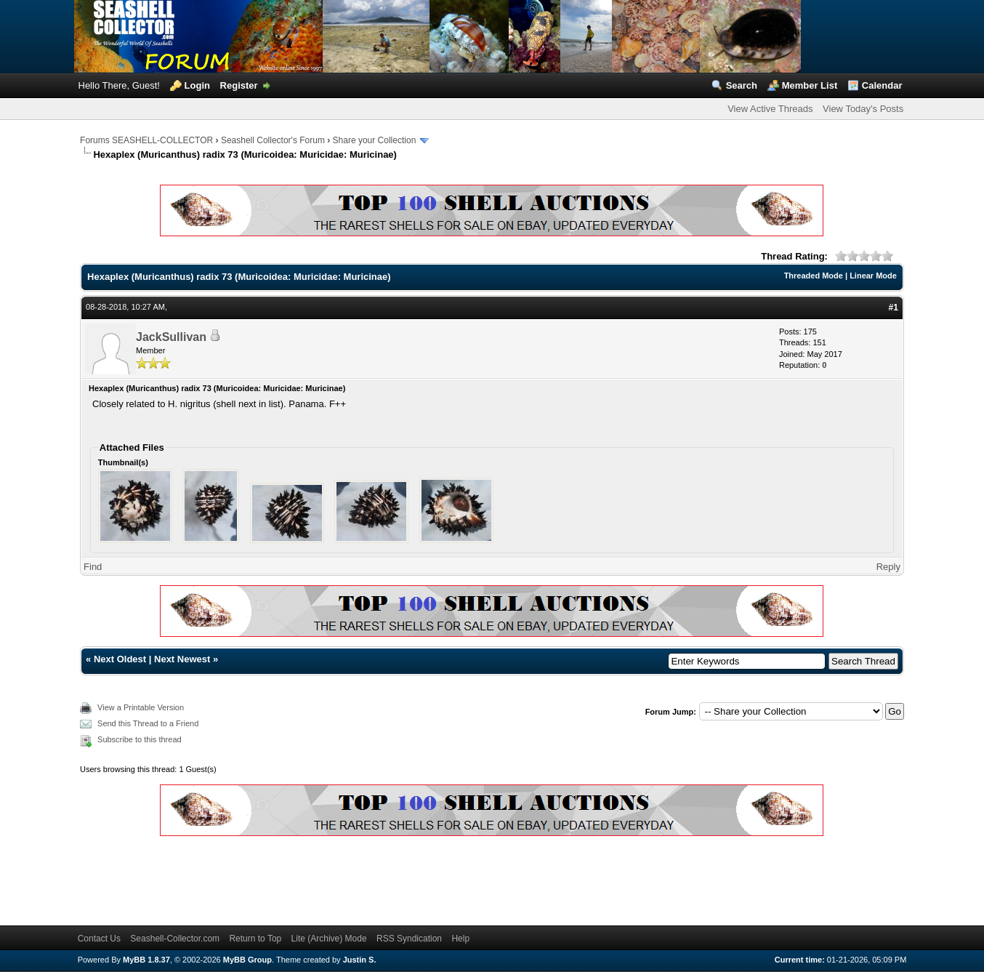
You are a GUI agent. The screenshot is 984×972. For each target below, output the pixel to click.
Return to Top (255, 938)
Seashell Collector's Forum (273, 140)
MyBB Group (247, 959)
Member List (810, 85)
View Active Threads (769, 108)
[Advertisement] (344, 878)
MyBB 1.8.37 (146, 959)
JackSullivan (171, 337)
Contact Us (99, 938)
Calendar (882, 85)
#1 (893, 307)
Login (197, 85)
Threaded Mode (813, 275)
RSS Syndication (409, 938)
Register (239, 85)
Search (741, 85)
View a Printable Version (140, 707)
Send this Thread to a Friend (147, 723)
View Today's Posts (863, 108)
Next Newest (182, 659)
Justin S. (359, 959)
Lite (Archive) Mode (329, 938)
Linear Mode (873, 275)
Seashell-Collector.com (174, 938)
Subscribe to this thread (139, 739)
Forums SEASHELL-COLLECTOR (146, 140)
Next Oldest (120, 659)
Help (460, 938)
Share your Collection (374, 140)
